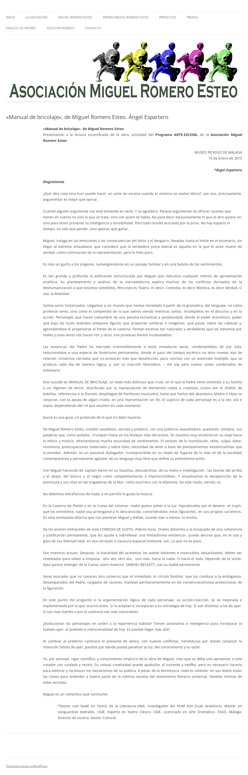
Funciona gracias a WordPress (26, 766)
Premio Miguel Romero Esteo (125, 17)
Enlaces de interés (21, 28)
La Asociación (36, 17)
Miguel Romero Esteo (75, 17)
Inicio (10, 17)
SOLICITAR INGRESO (60, 28)
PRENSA (192, 17)
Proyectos (167, 17)
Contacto (93, 28)
